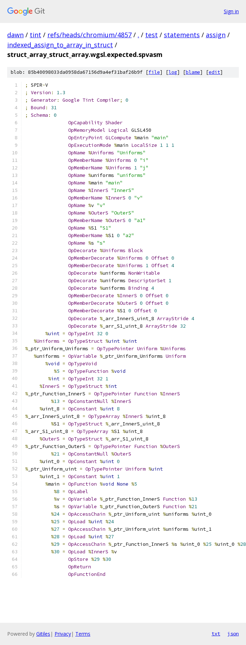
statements (182, 34)
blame (193, 72)
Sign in (231, 11)
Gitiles (43, 633)
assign (216, 34)
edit (214, 72)
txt (216, 633)
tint (35, 34)
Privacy (63, 633)
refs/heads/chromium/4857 (89, 34)
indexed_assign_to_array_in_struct (60, 44)
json (233, 633)
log (173, 72)
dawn (15, 34)
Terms (82, 633)
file (154, 72)
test (151, 34)
